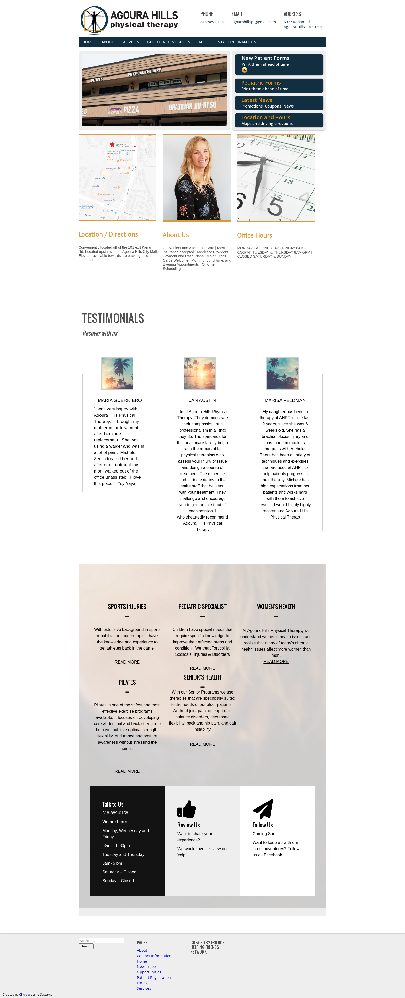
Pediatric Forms (265, 85)
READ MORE (127, 662)
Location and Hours (267, 120)
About (108, 42)
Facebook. (273, 855)
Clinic (23, 994)
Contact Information (234, 42)
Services (130, 42)
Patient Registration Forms (176, 42)
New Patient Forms (266, 64)
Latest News (267, 102)
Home (88, 42)
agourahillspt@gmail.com (254, 21)
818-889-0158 (212, 21)
